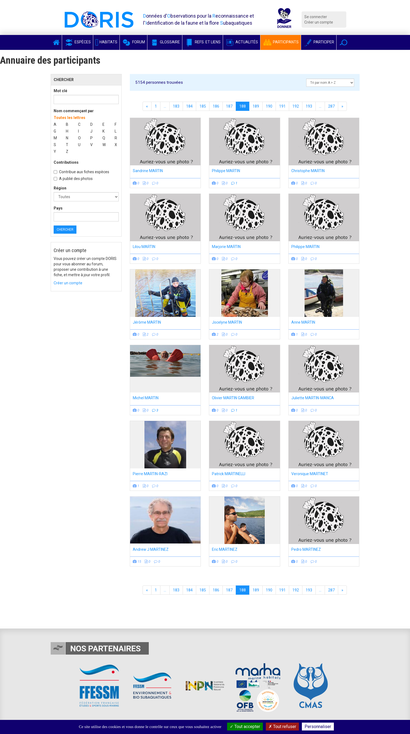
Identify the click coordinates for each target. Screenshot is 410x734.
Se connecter (315, 17)
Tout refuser (282, 726)
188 (242, 106)
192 (295, 106)
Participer (318, 42)
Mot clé (60, 91)
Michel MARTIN (146, 398)
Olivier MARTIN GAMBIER (233, 398)
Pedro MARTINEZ (306, 549)
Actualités (241, 42)
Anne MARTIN (303, 322)
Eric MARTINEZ (224, 549)
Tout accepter (245, 726)
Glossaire (165, 42)
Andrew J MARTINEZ (151, 549)
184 (189, 106)
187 (229, 106)
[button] (343, 42)
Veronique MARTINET (309, 474)
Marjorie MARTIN (226, 246)
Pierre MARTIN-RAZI (150, 474)
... (165, 106)
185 (202, 106)
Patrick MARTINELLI (228, 474)
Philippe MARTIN (226, 171)
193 (309, 106)
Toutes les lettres (69, 117)
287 (331, 106)
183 (176, 106)
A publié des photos (73, 178)
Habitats (106, 42)
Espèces (77, 42)
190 (269, 106)
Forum (133, 42)
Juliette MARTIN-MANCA (312, 398)
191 (282, 106)
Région (60, 188)
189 (256, 106)
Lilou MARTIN (144, 246)
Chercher (65, 229)
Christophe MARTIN (308, 171)
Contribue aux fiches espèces (81, 172)
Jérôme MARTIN (147, 322)
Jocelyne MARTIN (227, 322)
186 (216, 106)
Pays (58, 208)
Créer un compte (318, 22)
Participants (281, 42)
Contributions (66, 162)
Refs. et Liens (203, 42)
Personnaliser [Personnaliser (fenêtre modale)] (318, 726)
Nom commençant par (74, 111)
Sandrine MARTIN (148, 171)
